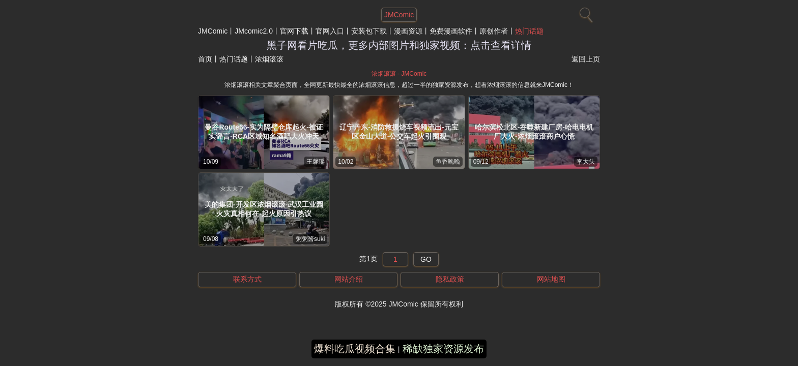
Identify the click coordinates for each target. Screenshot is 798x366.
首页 (205, 59)
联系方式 (247, 279)
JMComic (212, 31)
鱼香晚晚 (448, 161)
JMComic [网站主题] (399, 15)
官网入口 (330, 31)
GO (426, 259)
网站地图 (551, 279)
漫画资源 (408, 31)
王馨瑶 (315, 161)
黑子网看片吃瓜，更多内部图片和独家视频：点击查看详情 (399, 45)
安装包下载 (369, 31)
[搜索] (585, 13)
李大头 (586, 161)
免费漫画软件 (451, 31)
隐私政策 (450, 279)
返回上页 (586, 59)
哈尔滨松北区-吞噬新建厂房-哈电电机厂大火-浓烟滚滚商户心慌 (534, 131)
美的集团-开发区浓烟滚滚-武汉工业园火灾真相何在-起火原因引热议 (264, 209)
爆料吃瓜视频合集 (354, 348)
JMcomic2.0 (254, 31)
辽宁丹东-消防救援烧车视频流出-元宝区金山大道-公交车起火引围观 (398, 131)
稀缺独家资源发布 (443, 348)
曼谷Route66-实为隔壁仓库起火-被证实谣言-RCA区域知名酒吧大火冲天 (264, 131)
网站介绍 (348, 279)
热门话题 (529, 31)
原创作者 (493, 31)
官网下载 (294, 31)
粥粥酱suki (310, 238)
